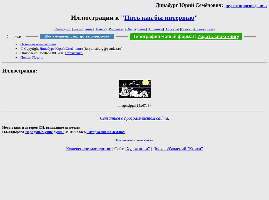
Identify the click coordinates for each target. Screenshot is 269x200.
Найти (101, 29)
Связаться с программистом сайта (134, 118)
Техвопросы (204, 29)
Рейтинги (116, 29)
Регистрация (83, 29)
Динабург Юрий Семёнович (61, 48)
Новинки (156, 29)
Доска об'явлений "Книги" (178, 148)
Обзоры (172, 29)
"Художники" (137, 148)
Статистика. (74, 53)
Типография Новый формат (164, 36)
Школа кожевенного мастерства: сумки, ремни (77, 36)
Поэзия (37, 57)
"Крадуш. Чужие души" (44, 132)
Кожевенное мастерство (88, 148)
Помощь (187, 29)
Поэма (25, 57)
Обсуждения (136, 29)
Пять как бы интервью (159, 17)
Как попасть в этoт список (134, 140)
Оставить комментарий (38, 44)
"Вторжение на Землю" (105, 132)
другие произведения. (246, 5)
